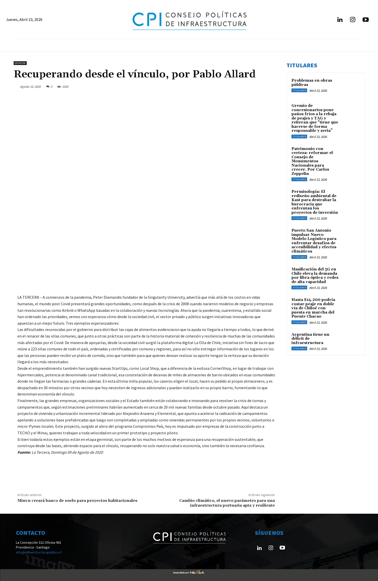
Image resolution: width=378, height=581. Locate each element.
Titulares (299, 90)
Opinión (20, 63)
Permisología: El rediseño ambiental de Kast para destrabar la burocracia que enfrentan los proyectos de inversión (315, 202)
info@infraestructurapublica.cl (39, 552)
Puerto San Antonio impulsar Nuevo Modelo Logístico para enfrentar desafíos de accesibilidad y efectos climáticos (314, 241)
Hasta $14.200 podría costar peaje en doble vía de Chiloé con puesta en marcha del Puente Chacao (313, 308)
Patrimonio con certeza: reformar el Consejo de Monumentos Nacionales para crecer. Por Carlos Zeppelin (312, 161)
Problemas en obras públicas (312, 82)
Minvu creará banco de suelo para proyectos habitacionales (77, 500)
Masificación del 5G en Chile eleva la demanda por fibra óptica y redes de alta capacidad (315, 275)
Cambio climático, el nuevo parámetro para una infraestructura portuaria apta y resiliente (227, 503)
